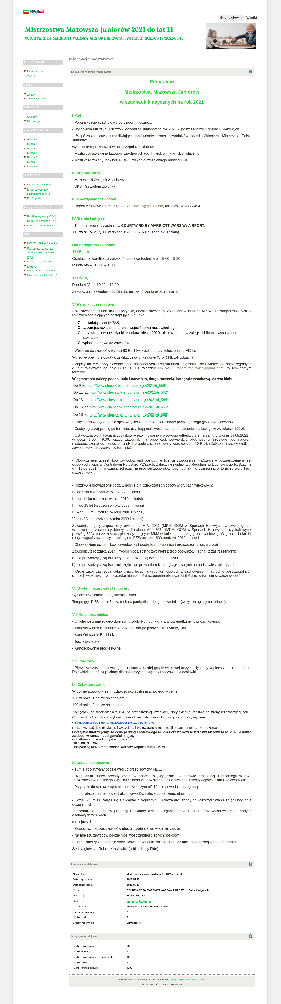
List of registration (37, 188)
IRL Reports (34, 198)
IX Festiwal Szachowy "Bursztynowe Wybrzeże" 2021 (41, 252)
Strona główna (231, 17)
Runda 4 (32, 152)
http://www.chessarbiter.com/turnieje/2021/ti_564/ (129, 400)
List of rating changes (39, 184)
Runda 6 (32, 161)
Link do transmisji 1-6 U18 (42, 275)
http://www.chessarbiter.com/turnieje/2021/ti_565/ (129, 407)
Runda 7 (32, 166)
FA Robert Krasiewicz (139, 901)
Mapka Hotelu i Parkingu (41, 270)
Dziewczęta (34, 121)
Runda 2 (32, 143)
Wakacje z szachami (39, 261)
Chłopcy (32, 116)
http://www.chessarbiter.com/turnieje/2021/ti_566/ (129, 414)
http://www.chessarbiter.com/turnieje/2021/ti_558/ (127, 386)
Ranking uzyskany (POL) (41, 216)
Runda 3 (32, 148)
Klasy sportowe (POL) (40, 225)
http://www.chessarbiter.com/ (187, 979)
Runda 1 (32, 139)
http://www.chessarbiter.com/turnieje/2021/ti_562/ (129, 392)
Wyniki (251, 17)
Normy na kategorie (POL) (42, 220)
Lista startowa (35, 71)
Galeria (31, 265)
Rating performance (38, 193)
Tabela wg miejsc (37, 98)
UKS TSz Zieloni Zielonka (42, 243)
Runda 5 (32, 157)
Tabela (31, 93)
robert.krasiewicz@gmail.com (199, 368)
